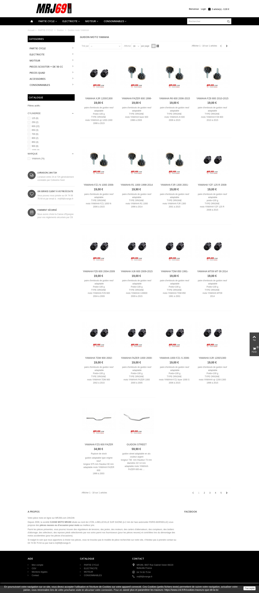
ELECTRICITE (69, 21)
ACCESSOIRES (37, 78)
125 (35, 118)
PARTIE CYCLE (46, 21)
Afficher (127, 46)
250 (35, 122)
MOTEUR (90, 21)
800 (35, 138)
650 (35, 130)
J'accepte (249, 588)
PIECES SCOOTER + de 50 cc (46, 66)
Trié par (85, 46)
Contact (35, 575)
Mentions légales (39, 572)
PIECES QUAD (37, 72)
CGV (33, 568)
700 (35, 134)
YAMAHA (38, 158)
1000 (36, 150)
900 (35, 146)
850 (35, 142)
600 (36, 126)
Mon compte (37, 565)
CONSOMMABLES (114, 21)
